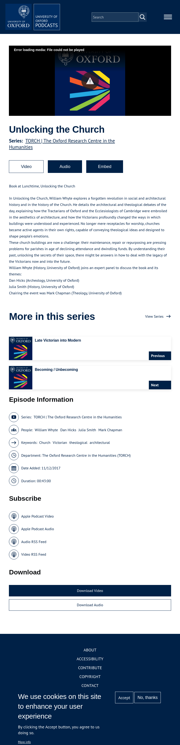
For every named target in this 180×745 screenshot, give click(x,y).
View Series (154, 317)
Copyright (90, 677)
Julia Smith (87, 430)
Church (44, 443)
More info (24, 742)
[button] (90, 81)
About (89, 650)
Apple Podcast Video (37, 517)
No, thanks (148, 697)
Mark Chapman (110, 430)
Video (26, 167)
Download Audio (90, 605)
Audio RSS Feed (33, 542)
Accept (124, 697)
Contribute (90, 668)
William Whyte (46, 430)
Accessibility (90, 659)
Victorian (60, 443)
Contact (90, 686)
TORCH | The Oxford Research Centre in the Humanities (78, 418)
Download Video (90, 591)
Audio (65, 167)
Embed (104, 167)
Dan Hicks (68, 430)
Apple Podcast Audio (37, 529)
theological (78, 443)
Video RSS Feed (33, 555)
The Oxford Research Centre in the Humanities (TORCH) (86, 456)
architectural (100, 443)
